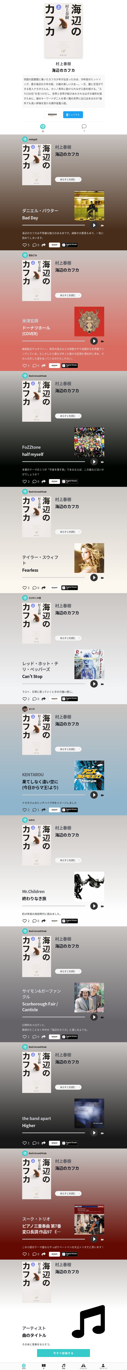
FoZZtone (31, 447)
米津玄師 (30, 321)
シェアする (73, 114)
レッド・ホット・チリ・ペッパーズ (40, 666)
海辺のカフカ (67, 154)
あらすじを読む (70, 179)
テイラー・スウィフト (40, 560)
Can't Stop (32, 676)
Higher (28, 1125)
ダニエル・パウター (40, 210)
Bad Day (30, 218)
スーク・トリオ (36, 1219)
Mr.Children (33, 891)
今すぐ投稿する (63, 1353)
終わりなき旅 (34, 898)
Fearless (30, 570)
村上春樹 (63, 63)
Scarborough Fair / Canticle (40, 1006)
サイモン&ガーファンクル (41, 994)
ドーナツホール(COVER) (36, 330)
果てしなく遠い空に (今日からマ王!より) (40, 784)
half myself (32, 454)
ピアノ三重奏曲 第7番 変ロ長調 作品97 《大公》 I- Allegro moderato (41, 1229)
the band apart (36, 1118)
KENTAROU (33, 774)
